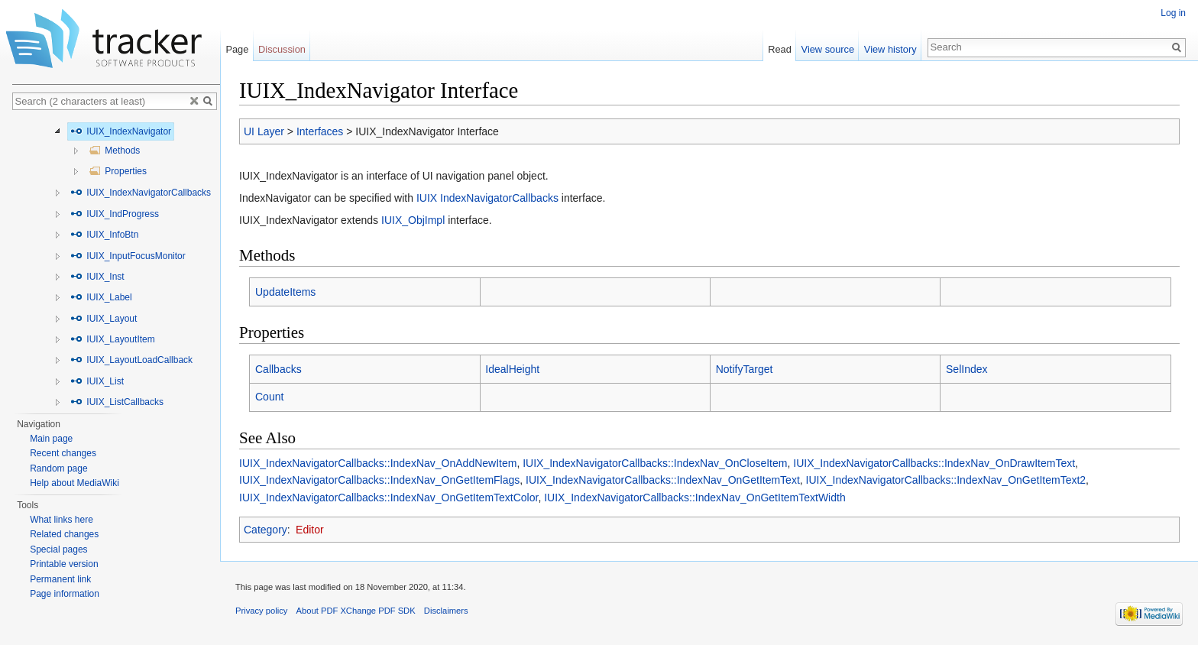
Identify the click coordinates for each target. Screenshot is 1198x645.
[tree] (116, 262)
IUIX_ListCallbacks (117, 402)
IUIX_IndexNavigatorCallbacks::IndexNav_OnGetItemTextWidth (695, 497)
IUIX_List (97, 381)
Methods (114, 150)
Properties (118, 171)
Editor (310, 529)
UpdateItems (285, 292)
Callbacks (278, 369)
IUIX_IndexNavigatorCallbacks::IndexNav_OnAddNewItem (377, 463)
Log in (1173, 13)
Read (780, 49)
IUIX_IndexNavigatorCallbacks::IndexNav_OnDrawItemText (934, 463)
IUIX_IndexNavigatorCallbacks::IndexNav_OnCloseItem (655, 463)
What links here (61, 519)
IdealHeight (512, 369)
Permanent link (60, 579)
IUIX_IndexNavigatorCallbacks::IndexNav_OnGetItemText (663, 480)
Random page (58, 468)
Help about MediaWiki (74, 483)
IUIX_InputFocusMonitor (128, 256)
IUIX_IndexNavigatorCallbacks (140, 192)
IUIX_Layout (103, 319)
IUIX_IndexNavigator (120, 131)
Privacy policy (261, 610)
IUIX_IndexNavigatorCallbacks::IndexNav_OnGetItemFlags (379, 480)
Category (265, 529)
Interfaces (319, 131)
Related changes (64, 534)
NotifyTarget (744, 369)
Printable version (64, 564)
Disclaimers (446, 610)
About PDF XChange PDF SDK (356, 610)
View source (827, 49)
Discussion (282, 49)
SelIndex (966, 369)
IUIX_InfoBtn (104, 234)
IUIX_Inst (97, 276)
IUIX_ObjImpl (413, 220)
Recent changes (63, 453)
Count (269, 397)
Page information (64, 593)
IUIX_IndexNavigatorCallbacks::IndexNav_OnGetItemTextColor (388, 497)
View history (890, 49)
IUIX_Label (101, 297)
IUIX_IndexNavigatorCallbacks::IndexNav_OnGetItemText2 (946, 480)
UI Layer (264, 131)
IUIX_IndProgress (114, 214)
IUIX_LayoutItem (112, 339)
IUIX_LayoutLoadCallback (131, 360)
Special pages (58, 549)
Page (236, 49)
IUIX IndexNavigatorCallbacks (487, 198)
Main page (51, 438)
